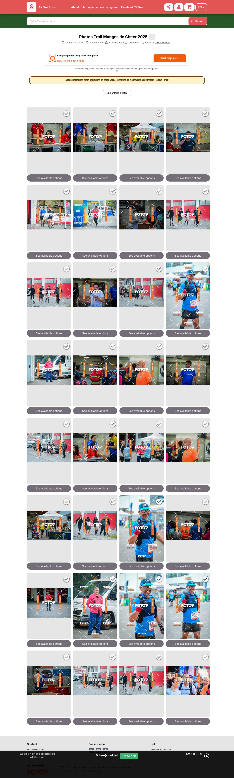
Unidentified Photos (117, 92)
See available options (49, 178)
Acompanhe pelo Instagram (100, 7)
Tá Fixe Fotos (47, 7)
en (201, 7)
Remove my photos (160, 749)
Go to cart (129, 756)
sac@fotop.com (35, 749)
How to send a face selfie (70, 60)
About (75, 7)
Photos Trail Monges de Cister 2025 (113, 36)
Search (197, 21)
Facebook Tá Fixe (132, 7)
